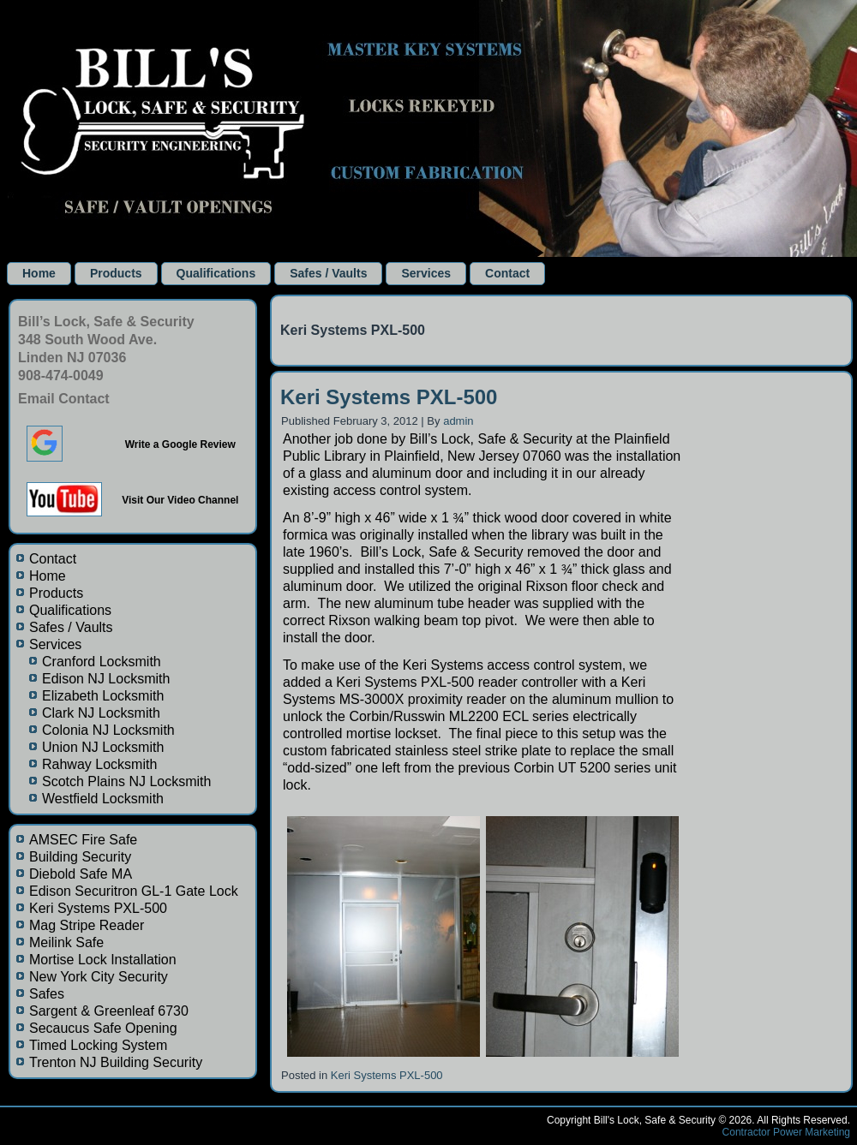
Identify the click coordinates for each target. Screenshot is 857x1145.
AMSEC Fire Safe (83, 839)
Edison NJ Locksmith (106, 678)
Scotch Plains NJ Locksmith (126, 781)
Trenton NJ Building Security (115, 1062)
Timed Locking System (98, 1045)
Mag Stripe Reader (86, 925)
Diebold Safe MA (80, 874)
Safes (46, 994)
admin (458, 420)
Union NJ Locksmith (103, 747)
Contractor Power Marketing (786, 1132)
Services (426, 273)
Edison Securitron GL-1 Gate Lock (133, 891)
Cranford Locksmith (101, 661)
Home (39, 273)
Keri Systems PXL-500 (98, 908)
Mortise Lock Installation (103, 959)
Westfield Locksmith (103, 798)
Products (116, 273)
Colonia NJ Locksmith (108, 730)
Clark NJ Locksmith (101, 713)
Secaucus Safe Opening (103, 1028)
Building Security (80, 857)
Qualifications (216, 273)
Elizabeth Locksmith (103, 696)
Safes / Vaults (328, 273)
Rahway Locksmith (99, 764)
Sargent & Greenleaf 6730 (109, 1011)
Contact (507, 273)
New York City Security (98, 976)
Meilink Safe (66, 942)
